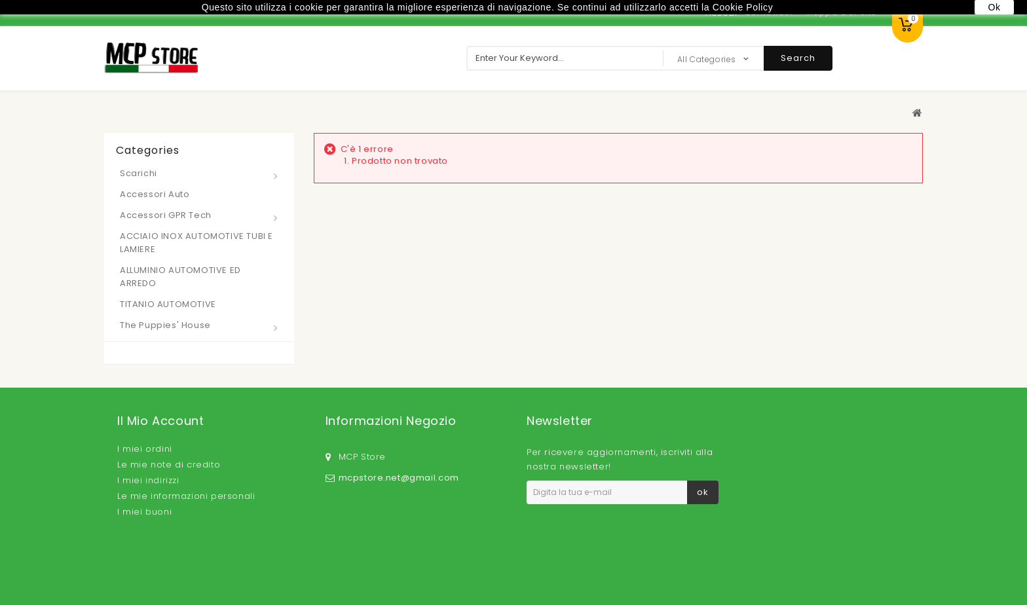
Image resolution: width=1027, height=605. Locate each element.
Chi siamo (628, 564)
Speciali (156, 564)
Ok (994, 7)
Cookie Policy (783, 564)
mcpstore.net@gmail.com (399, 470)
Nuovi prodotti (215, 564)
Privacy (450, 564)
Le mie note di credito (168, 464)
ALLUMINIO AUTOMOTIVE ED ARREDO (180, 276)
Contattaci (345, 564)
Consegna (400, 564)
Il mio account (160, 420)
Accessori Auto (154, 194)
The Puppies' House (165, 325)
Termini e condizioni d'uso (535, 564)
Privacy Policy (625, 519)
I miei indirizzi (148, 480)
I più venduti (284, 564)
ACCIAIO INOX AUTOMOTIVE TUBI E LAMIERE (196, 242)
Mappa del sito (856, 563)
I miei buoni (144, 511)
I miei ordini (144, 449)
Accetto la (599, 519)
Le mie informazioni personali (186, 496)
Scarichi (138, 173)
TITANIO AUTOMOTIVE (168, 304)
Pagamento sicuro (702, 564)
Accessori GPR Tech (166, 215)
